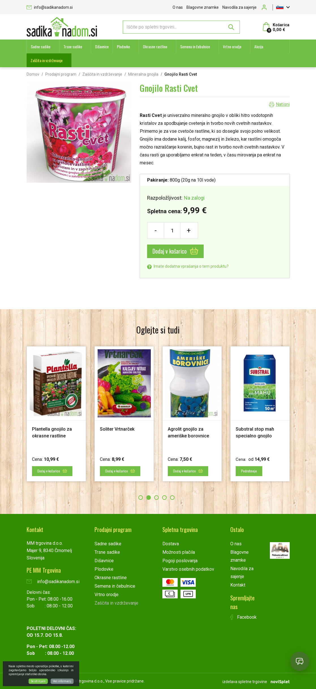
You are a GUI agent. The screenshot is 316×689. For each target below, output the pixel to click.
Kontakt (237, 584)
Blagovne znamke (202, 7)
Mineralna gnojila (143, 74)
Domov (33, 74)
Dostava (170, 543)
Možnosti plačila (178, 552)
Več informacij (62, 681)
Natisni (283, 104)
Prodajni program (60, 74)
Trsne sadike (72, 46)
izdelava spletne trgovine (244, 681)
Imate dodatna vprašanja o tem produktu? (188, 266)
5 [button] (172, 497)
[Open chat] (299, 661)
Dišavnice (102, 46)
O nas (178, 7)
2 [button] (148, 497)
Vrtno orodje (232, 46)
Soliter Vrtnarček (119, 429)
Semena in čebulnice (195, 46)
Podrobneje (250, 471)
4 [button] (164, 497)
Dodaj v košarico (175, 251)
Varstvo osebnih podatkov (188, 569)
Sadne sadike (40, 46)
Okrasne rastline (155, 46)
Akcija (258, 46)
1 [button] (140, 497)
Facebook (243, 617)
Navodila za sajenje (239, 7)
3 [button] (156, 497)
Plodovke (123, 46)
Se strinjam (38, 681)
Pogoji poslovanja (179, 560)
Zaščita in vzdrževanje (47, 60)
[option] (56, 413)
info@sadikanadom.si (50, 7)
